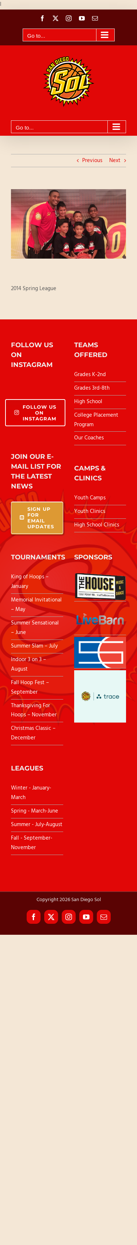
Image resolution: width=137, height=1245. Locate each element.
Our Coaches (89, 438)
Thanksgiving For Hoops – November (34, 710)
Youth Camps (90, 498)
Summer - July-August (36, 824)
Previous (92, 160)
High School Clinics (96, 525)
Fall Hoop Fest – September (30, 687)
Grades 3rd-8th (92, 388)
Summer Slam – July (35, 646)
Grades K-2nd (90, 374)
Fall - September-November (31, 843)
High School (88, 401)
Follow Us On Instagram (35, 412)
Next (115, 160)
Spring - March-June (34, 811)
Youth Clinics (89, 511)
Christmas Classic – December (33, 733)
